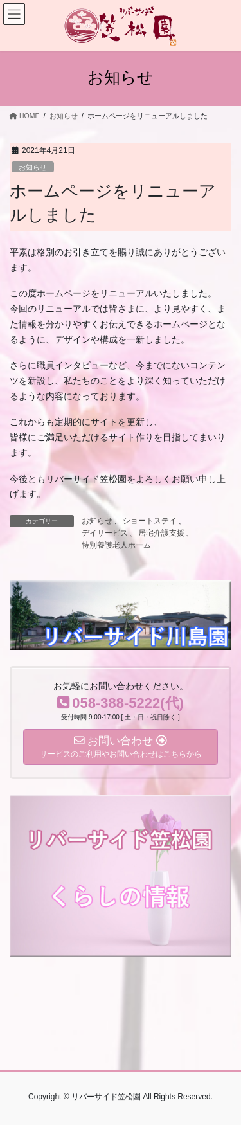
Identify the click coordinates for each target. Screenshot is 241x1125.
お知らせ (33, 167)
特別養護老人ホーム (116, 545)
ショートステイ (150, 520)
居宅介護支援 (161, 532)
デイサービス (105, 532)
